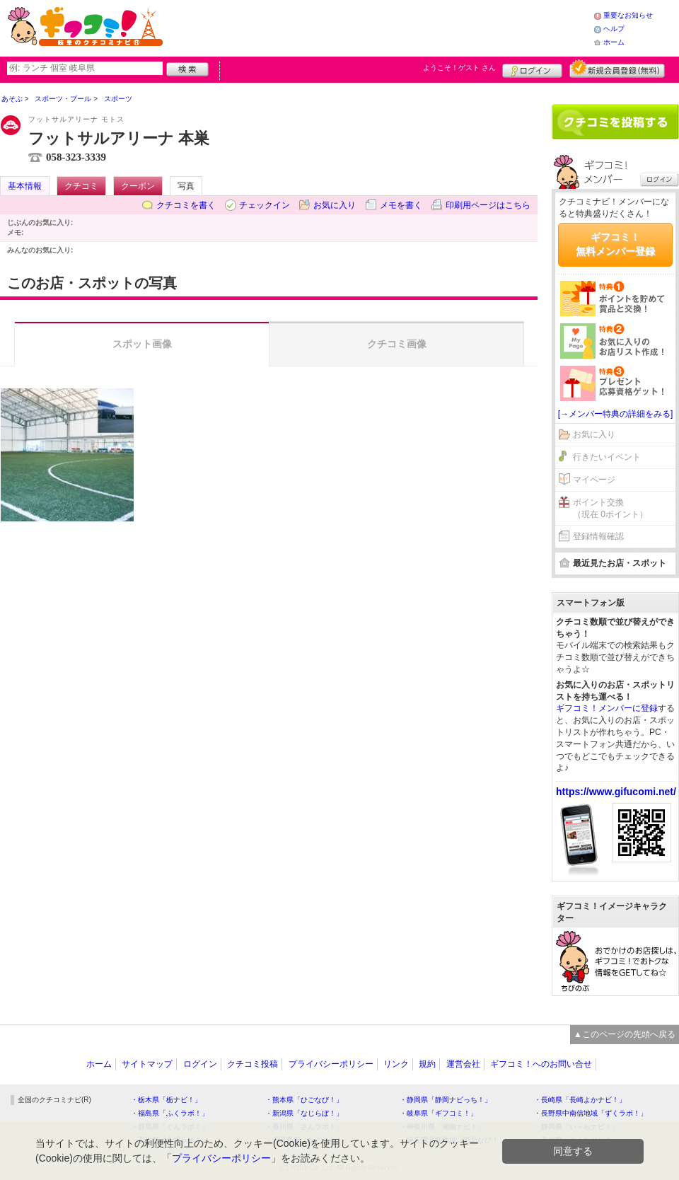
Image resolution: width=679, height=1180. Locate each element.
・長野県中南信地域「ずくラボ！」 (590, 1113)
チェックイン (264, 205)
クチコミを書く (186, 205)
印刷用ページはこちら (488, 205)
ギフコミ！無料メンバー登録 (615, 244)
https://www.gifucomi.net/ (616, 791)
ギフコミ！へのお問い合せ (541, 1064)
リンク (396, 1064)
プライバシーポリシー (331, 1064)
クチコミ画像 (396, 343)
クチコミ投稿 (252, 1064)
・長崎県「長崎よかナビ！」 (580, 1100)
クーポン (138, 186)
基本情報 (25, 186)
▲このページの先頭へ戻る (624, 1034)
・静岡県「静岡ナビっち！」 (446, 1100)
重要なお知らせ (628, 15)
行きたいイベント (607, 457)
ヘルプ (614, 29)
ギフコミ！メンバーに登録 (607, 708)
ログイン (532, 68)
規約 (427, 1064)
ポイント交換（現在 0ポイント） (610, 508)
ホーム (614, 42)
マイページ (594, 480)
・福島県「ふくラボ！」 (170, 1113)
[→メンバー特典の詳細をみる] (615, 414)
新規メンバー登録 (617, 68)
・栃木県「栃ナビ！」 (166, 1100)
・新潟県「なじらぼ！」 (304, 1113)
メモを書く (401, 205)
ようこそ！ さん (459, 67)
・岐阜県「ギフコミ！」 (438, 1113)
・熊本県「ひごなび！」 (304, 1100)
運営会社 (463, 1064)
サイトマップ (147, 1064)
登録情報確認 (598, 536)
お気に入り (334, 205)
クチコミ (81, 186)
